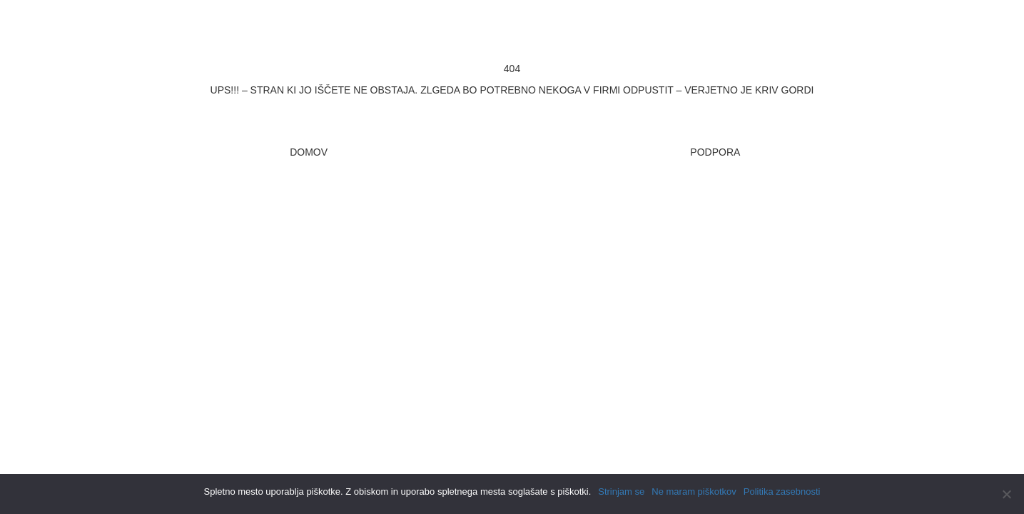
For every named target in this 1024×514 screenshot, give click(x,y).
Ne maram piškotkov (694, 491)
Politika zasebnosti (782, 491)
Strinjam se (621, 491)
